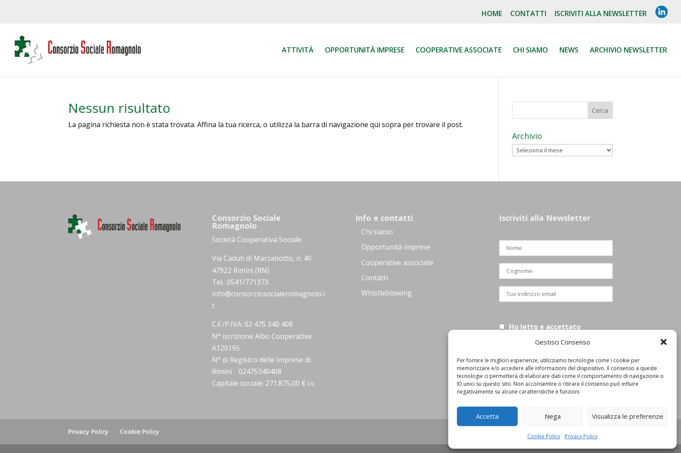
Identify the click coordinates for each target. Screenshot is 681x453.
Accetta (487, 416)
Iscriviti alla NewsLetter (601, 14)
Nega (553, 416)
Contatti (528, 14)
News (569, 51)
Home (492, 14)
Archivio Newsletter (628, 51)
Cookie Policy (543, 436)
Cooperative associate (459, 51)
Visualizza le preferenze (627, 416)
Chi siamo (530, 51)
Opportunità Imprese (364, 51)
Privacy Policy (581, 436)
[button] (663, 342)
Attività (298, 51)
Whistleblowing (386, 293)
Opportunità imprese (395, 247)
